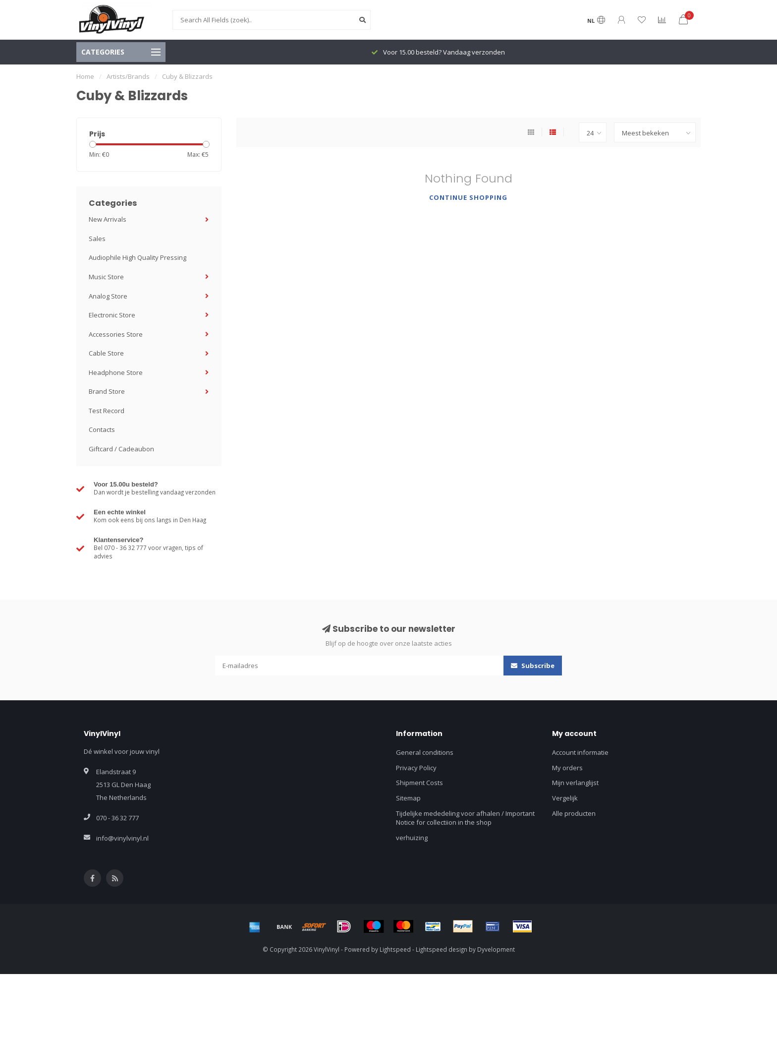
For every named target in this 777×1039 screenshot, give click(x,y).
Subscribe (533, 665)
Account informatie (580, 752)
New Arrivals (107, 219)
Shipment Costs (419, 782)
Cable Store (106, 353)
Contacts (102, 429)
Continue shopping (468, 197)
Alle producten (574, 813)
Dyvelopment (496, 949)
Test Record (106, 410)
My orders (567, 767)
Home (85, 76)
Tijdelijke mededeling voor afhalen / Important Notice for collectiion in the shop (465, 818)
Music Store (106, 276)
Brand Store (107, 391)
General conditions (424, 752)
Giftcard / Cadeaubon (121, 448)
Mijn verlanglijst (575, 782)
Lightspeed (395, 949)
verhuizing (412, 837)
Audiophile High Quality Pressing (137, 257)
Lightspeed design (441, 949)
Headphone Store (116, 372)
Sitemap (408, 798)
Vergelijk (565, 798)
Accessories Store (116, 334)
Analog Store (108, 296)
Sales (97, 238)
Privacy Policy (416, 767)
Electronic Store (112, 314)
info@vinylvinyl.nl (122, 838)
